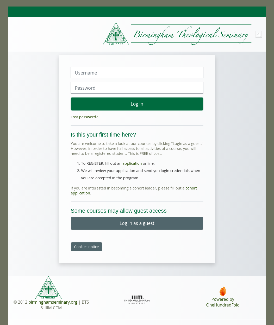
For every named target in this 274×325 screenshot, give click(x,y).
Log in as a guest (137, 223)
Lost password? (84, 116)
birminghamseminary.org (52, 302)
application (132, 163)
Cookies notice (86, 246)
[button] (259, 34)
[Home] (130, 34)
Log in (137, 104)
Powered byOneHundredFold (222, 302)
